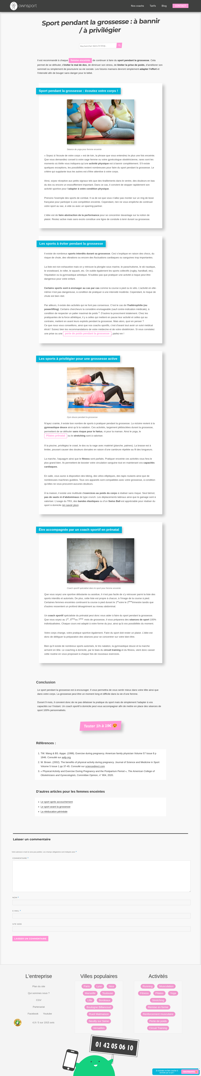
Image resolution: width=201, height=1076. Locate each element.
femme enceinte (80, 60)
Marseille (90, 993)
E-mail (16, 911)
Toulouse (107, 993)
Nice (111, 986)
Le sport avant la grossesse (55, 806)
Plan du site (38, 986)
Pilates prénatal (55, 435)
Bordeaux (104, 1000)
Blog (164, 5)
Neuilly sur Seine (99, 1021)
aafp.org (66, 757)
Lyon (99, 986)
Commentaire (20, 858)
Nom (15, 897)
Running (148, 986)
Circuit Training (158, 1028)
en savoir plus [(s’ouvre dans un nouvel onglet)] (70, 505)
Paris (87, 986)
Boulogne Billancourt (99, 1007)
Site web (17, 924)
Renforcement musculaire (158, 1014)
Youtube (47, 1013)
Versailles (99, 1028)
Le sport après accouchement (57, 801)
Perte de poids (158, 1021)
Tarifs (153, 5)
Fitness (144, 993)
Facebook (33, 1013)
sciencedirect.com (95, 766)
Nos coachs (137, 5)
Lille (89, 1000)
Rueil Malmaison (99, 1014)
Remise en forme (158, 1007)
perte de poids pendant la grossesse (87, 333)
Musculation (166, 986)
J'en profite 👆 (190, 1072)
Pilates (159, 993)
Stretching (158, 1000)
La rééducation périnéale (54, 811)
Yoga (173, 993)
